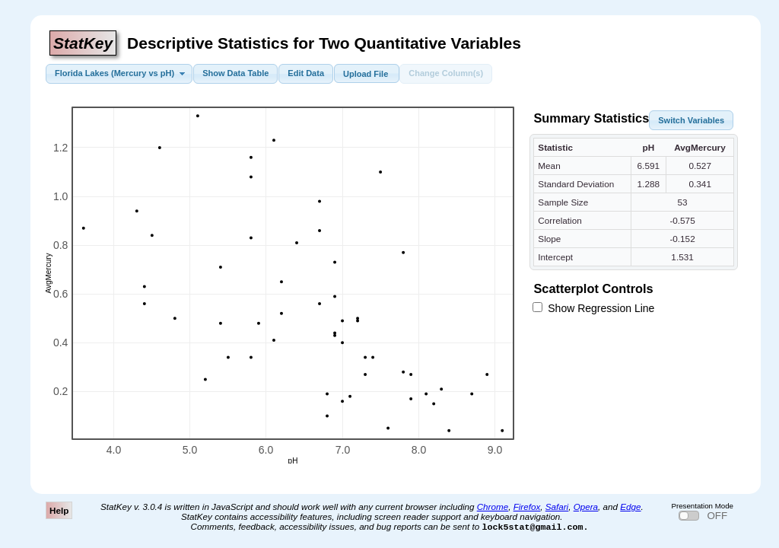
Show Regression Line (593, 308)
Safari (556, 506)
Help (58, 510)
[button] (119, 74)
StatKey (83, 43)
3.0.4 (152, 506)
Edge (630, 506)
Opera (586, 506)
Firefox (527, 506)
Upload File (366, 71)
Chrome (492, 506)
